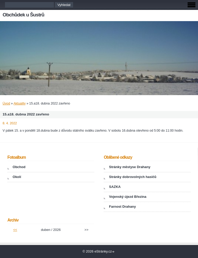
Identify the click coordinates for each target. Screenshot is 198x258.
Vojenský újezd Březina (127, 197)
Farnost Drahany (122, 206)
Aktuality (20, 103)
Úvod (6, 103)
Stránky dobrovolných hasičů (132, 177)
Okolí (17, 177)
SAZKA (115, 187)
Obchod (19, 167)
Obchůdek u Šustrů (23, 14)
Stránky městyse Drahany (129, 167)
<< (15, 230)
